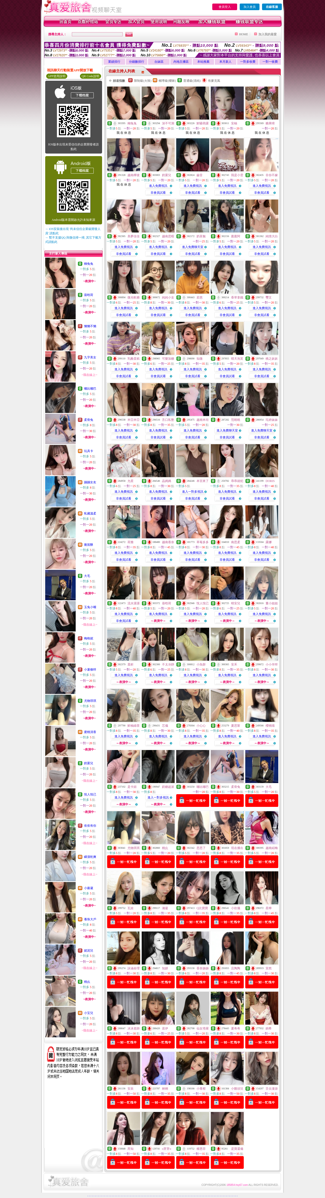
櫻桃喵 (270, 725)
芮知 (130, 1149)
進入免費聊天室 (192, 247)
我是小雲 (237, 175)
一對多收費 (247, 61)
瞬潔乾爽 (90, 857)
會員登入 (225, 7)
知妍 (165, 968)
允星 (130, 481)
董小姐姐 (272, 603)
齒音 (200, 175)
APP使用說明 (57, 76)
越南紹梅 (272, 848)
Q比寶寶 (202, 908)
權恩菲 (201, 1149)
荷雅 (130, 542)
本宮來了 (203, 481)
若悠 (200, 297)
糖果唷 (270, 123)
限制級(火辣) (142, 80)
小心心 (201, 725)
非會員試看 (158, 192)
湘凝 (165, 908)
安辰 (130, 1088)
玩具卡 (88, 451)
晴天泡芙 (237, 358)
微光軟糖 (133, 297)
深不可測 (168, 123)
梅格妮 (88, 638)
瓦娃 (130, 908)
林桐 (165, 1088)
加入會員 (249, 7)
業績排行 (114, 61)
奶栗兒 (88, 763)
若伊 (165, 1028)
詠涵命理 (133, 968)
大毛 (87, 576)
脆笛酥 (88, 544)
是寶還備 (237, 1149)
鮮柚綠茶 (133, 725)
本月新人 (225, 61)
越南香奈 (168, 542)
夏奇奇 (235, 1028)
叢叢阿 (235, 236)
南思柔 (235, 542)
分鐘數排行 (136, 61)
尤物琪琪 (90, 701)
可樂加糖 (168, 358)
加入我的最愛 (267, 34)
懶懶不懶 (90, 326)
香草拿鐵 (237, 297)
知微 (200, 358)
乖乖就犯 (237, 481)
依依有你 (90, 825)
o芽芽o (166, 1149)
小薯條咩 (90, 669)
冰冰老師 (133, 1028)
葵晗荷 (88, 295)
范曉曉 (235, 420)
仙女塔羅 (203, 1028)
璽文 (269, 297)
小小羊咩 (272, 664)
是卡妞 (132, 787)
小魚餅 (201, 664)
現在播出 (237, 848)
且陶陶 (235, 968)
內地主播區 (181, 61)
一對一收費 (270, 61)
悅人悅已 (90, 794)
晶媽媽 (166, 481)
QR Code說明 (90, 76)
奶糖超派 (168, 787)
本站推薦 (203, 61)
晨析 (130, 664)
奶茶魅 (201, 236)
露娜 (269, 542)
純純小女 (168, 297)
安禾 (234, 664)
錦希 (269, 1028)
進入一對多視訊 (192, 491)
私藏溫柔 (90, 513)
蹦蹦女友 (90, 482)
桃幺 (87, 982)
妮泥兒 (88, 950)
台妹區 (159, 61)
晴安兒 (235, 603)
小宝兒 (88, 1013)
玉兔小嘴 (90, 607)
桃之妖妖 (272, 358)
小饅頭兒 (237, 1088)
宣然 (269, 968)
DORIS (270, 481)
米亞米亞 (133, 420)
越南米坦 (203, 420)
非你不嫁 (272, 175)
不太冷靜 (168, 664)
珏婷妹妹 (272, 420)
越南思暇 (168, 236)
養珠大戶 (90, 919)
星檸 (269, 908)
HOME (243, 34)
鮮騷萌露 (203, 123)
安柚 (234, 123)
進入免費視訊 (158, 186)
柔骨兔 (88, 420)
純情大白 (272, 236)
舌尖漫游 (272, 1088)
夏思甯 (235, 725)
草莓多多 (203, 542)
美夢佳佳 (133, 236)
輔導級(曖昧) (167, 80)
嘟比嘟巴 (90, 388)
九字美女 (90, 357)
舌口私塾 (168, 420)
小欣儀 (235, 908)
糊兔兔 (88, 263)
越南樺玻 (133, 175)
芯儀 (165, 725)
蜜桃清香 (90, 732)
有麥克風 (214, 80)
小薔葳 (88, 888)
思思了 (201, 848)
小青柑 (201, 1088)
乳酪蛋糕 (133, 358)
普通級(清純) (192, 80)
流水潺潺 (133, 603)
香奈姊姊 (203, 968)
